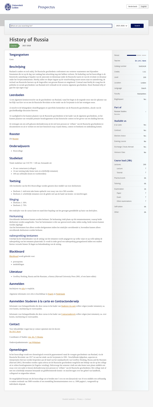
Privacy (79, 399)
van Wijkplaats (34, 342)
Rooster (15, 139)
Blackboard (13, 256)
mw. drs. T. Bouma (35, 337)
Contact (88, 399)
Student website (68, 399)
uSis (23, 289)
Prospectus (46, 7)
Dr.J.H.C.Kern (15, 332)
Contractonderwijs (68, 314)
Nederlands (60, 294)
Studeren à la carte (68, 306)
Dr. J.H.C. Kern (140, 61)
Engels (50, 294)
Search (137, 26)
